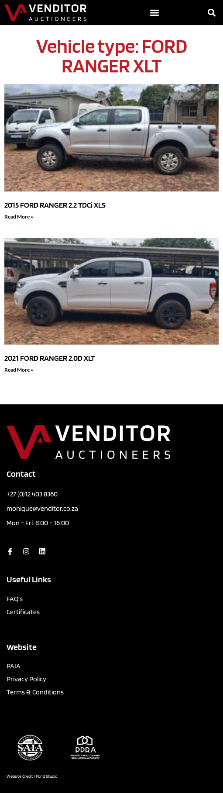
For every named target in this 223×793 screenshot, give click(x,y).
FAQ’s (15, 599)
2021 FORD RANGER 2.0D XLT (49, 357)
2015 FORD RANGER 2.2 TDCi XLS (55, 204)
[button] (154, 13)
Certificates (23, 612)
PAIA (14, 666)
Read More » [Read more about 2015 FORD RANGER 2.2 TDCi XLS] (18, 216)
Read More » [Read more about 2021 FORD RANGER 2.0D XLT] (18, 369)
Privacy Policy (26, 679)
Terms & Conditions (35, 692)
